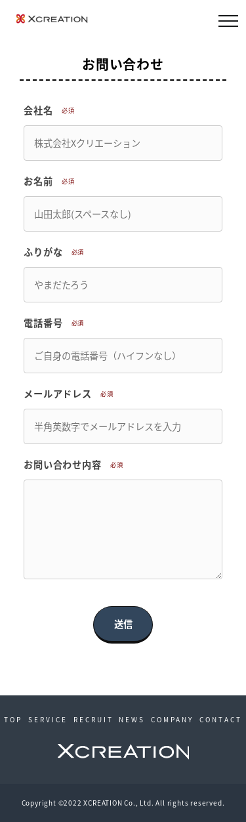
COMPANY (172, 719)
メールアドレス (71, 393)
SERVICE (48, 719)
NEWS (132, 719)
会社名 (51, 110)
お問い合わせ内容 (75, 464)
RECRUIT (93, 719)
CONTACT (220, 719)
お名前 (51, 181)
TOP (13, 719)
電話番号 (56, 323)
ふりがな (56, 252)
